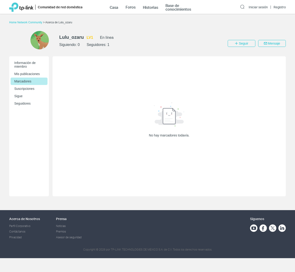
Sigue (18, 96)
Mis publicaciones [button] (27, 74)
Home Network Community (26, 22)
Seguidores (22, 103)
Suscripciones (24, 89)
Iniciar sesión (258, 7)
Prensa (61, 219)
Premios (61, 231)
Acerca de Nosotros (24, 219)
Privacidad (15, 237)
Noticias (61, 226)
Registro (280, 7)
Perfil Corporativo (19, 226)
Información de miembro (25, 64)
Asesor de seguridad (69, 237)
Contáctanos (17, 231)
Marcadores (22, 81)
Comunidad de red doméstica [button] (60, 7)
